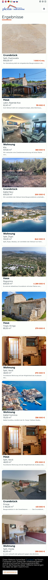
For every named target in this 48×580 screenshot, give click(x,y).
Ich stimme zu (10, 572)
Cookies (30, 559)
